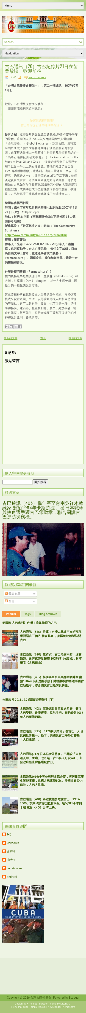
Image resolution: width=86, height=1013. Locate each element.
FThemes (32, 1003)
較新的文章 (10, 338)
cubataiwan (14, 868)
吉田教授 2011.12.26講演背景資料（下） (29, 700)
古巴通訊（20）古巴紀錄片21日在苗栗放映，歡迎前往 (41, 68)
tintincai (12, 877)
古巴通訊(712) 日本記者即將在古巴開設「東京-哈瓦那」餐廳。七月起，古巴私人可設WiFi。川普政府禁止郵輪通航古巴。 (51, 758)
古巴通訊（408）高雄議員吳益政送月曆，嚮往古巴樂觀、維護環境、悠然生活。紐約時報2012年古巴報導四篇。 (51, 713)
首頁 (43, 338)
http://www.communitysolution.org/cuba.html (36, 235)
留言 (9, 601)
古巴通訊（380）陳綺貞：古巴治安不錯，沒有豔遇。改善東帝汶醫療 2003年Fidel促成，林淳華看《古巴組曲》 (51, 659)
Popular (11, 614)
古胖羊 (11, 851)
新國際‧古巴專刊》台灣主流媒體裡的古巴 (29, 623)
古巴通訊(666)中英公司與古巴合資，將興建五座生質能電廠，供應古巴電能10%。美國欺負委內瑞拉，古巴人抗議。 (52, 781)
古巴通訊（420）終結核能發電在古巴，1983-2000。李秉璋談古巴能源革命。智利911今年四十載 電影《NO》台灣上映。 (51, 803)
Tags (28, 614)
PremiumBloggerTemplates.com (28, 1006)
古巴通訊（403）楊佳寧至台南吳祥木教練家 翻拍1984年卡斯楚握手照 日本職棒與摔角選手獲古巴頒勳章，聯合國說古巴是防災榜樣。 (42, 510)
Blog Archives (48, 614)
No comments (37, 77)
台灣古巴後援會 (40, 998)
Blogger (74, 998)
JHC (9, 834)
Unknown (13, 843)
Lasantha (65, 1003)
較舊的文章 (75, 338)
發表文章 (12, 594)
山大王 (11, 860)
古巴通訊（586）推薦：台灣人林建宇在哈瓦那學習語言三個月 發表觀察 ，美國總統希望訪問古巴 (50, 636)
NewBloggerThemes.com (61, 1006)
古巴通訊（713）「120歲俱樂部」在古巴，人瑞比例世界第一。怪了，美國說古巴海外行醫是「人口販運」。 (51, 735)
